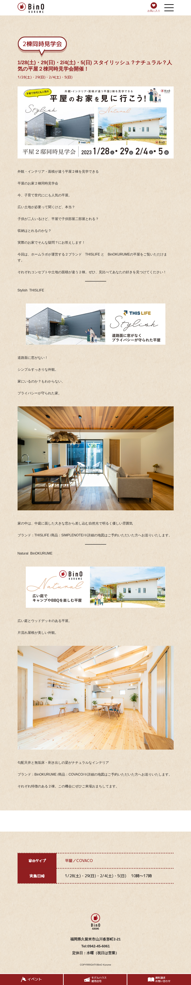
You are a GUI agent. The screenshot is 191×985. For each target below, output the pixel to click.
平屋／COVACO (79, 860)
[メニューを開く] (169, 7)
